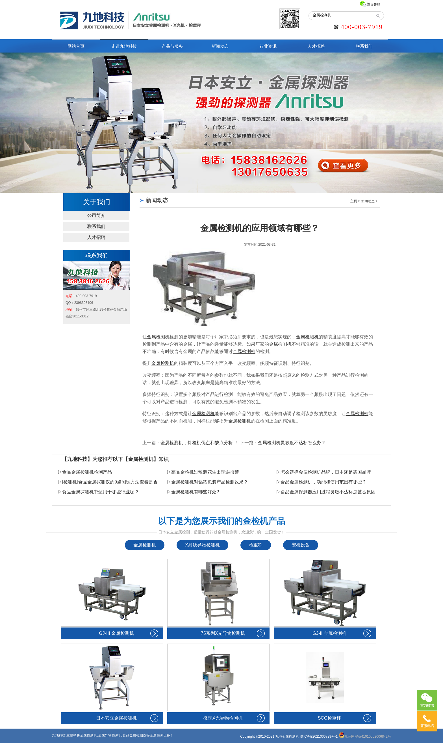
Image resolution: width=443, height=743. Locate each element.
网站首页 (76, 46)
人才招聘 (316, 46)
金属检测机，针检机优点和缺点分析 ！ (199, 442)
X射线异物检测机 (202, 544)
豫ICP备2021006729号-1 (319, 736)
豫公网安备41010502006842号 (365, 736)
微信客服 (373, 4)
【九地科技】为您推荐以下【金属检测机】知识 (115, 459)
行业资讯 (268, 46)
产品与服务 (172, 46)
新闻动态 (220, 46)
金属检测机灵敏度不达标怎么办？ (292, 442)
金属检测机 (144, 544)
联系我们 (364, 46)
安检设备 (301, 544)
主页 (353, 201)
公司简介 (96, 215)
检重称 (255, 544)
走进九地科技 (124, 46)
